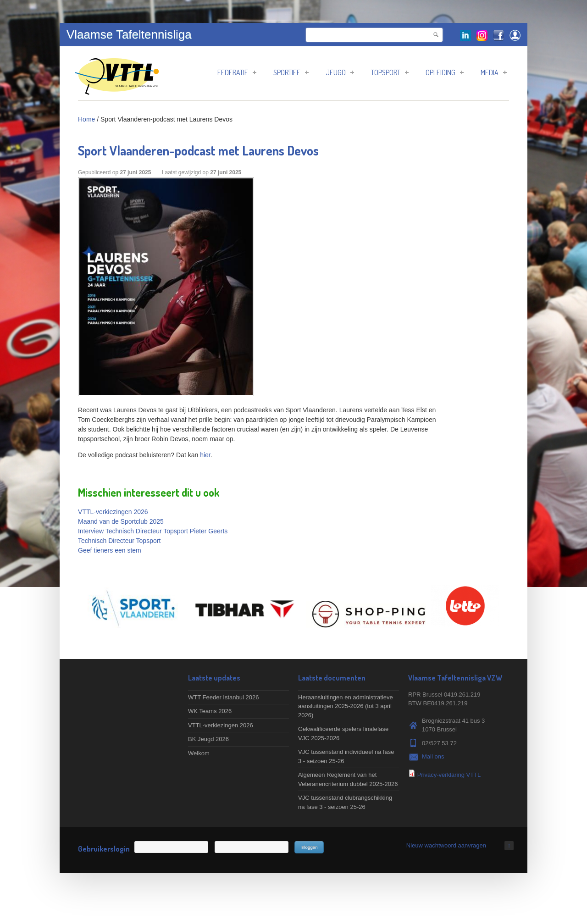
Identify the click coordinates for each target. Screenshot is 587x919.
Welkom (199, 753)
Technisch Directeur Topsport (119, 540)
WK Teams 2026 (210, 711)
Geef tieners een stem (109, 550)
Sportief (291, 72)
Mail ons (433, 756)
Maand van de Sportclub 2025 (121, 521)
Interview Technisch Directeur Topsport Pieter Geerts (152, 531)
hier (205, 455)
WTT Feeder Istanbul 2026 (223, 697)
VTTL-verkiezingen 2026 (113, 511)
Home (86, 119)
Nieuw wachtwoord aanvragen (446, 845)
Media (494, 72)
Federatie (236, 72)
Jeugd (340, 72)
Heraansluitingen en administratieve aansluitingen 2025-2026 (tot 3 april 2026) (345, 706)
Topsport (390, 72)
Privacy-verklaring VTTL (449, 774)
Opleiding (445, 72)
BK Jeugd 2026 (208, 739)
